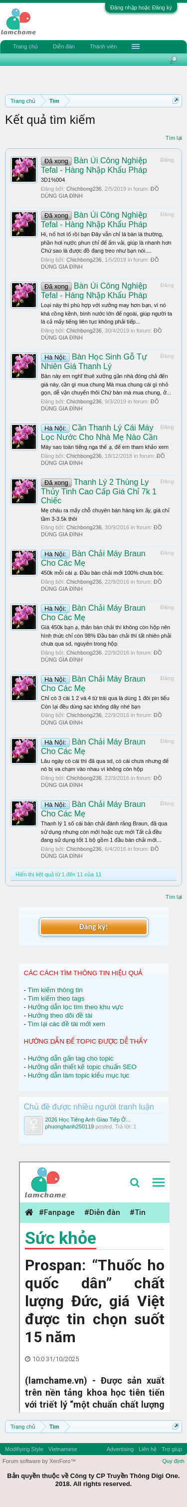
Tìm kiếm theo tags (55, 998)
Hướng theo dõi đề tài (60, 1015)
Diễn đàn (64, 46)
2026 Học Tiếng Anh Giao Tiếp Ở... (88, 1120)
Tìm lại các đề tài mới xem (66, 1024)
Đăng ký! (93, 926)
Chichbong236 (84, 189)
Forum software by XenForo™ (39, 1461)
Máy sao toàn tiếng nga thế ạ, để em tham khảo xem (105, 447)
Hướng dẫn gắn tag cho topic (71, 1058)
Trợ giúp (172, 1449)
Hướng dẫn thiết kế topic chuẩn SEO (82, 1067)
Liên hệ (148, 1449)
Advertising (120, 1449)
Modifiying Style (24, 1449)
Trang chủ (25, 46)
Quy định (173, 1461)
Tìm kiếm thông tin (54, 990)
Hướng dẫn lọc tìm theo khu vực (75, 1007)
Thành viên (103, 46)
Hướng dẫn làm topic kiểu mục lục (79, 1075)
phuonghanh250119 (69, 1127)
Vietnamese (62, 1449)
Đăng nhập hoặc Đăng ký (141, 7)
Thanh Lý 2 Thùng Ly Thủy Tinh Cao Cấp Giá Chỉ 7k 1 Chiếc (99, 491)
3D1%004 (53, 180)
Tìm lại (174, 138)
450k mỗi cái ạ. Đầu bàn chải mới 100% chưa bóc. (102, 573)
